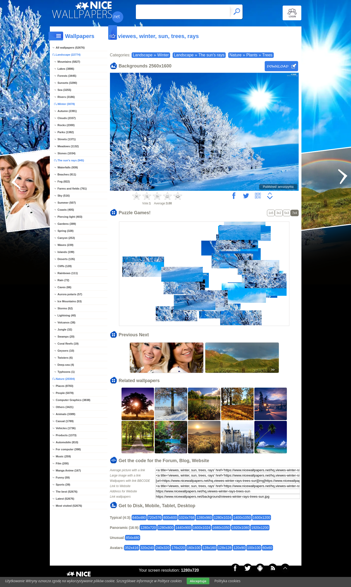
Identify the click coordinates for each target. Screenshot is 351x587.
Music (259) (63, 456)
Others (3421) (64, 407)
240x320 (162, 548)
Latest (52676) (65, 498)
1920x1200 (259, 528)
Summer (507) (67, 202)
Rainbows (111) (68, 273)
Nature (235, 55)
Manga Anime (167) (68, 470)
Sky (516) (64, 195)
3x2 (278, 213)
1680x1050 (221, 528)
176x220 (178, 548)
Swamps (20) (66, 336)
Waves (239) (65, 244)
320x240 (147, 548)
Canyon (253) (66, 237)
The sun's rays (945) (71, 160)
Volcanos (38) (66, 322)
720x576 (155, 518)
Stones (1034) (67, 153)
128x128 (224, 548)
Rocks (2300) (66, 125)
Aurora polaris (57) (70, 294)
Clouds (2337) (67, 118)
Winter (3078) (66, 103)
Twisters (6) (65, 357)
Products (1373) (66, 435)
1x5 (270, 213)
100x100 (254, 548)
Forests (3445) (67, 75)
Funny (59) (63, 477)
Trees (267, 55)
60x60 (267, 548)
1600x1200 (261, 518)
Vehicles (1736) (66, 428)
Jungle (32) (65, 329)
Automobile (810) (67, 442)
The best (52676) (66, 491)
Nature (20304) (65, 378)
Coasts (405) (66, 209)
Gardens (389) (67, 223)
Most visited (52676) (69, 505)
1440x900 (183, 528)
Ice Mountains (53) (70, 301)
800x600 (170, 518)
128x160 (209, 548)
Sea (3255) (64, 89)
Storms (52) (65, 308)
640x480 (139, 518)
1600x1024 (201, 528)
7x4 (294, 213)
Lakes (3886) (66, 68)
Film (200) (62, 463)
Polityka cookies (227, 580)
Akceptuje (198, 581)
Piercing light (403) (70, 216)
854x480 (132, 538)
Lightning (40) (67, 315)
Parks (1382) (66, 132)
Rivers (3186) (66, 96)
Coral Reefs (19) (68, 343)
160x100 (194, 548)
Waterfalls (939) (68, 167)
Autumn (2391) (67, 111)
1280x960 (204, 518)
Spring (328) (66, 230)
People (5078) (65, 392)
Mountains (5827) (69, 61)
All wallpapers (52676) (70, 47)
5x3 (286, 213)
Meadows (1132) (68, 146)
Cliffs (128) (65, 266)
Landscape (142, 55)
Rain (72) (63, 280)
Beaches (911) (67, 174)
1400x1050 (242, 518)
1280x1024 (222, 518)
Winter (163, 55)
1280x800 (166, 528)
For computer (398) (68, 449)
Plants (251, 55)
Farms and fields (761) (72, 188)
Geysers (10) (66, 350)
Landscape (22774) (68, 54)
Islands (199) (66, 251)
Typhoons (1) (66, 371)
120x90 (239, 548)
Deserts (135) (66, 259)
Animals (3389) (65, 414)
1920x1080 (240, 528)
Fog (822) (64, 181)
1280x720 (148, 528)
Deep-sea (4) (66, 364)
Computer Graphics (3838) (73, 399)
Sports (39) (63, 484)
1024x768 (186, 518)
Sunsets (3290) (67, 82)
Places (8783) (64, 385)
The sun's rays (211, 55)
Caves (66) (64, 287)
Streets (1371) (67, 139)
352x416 (131, 548)
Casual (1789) (65, 421)
